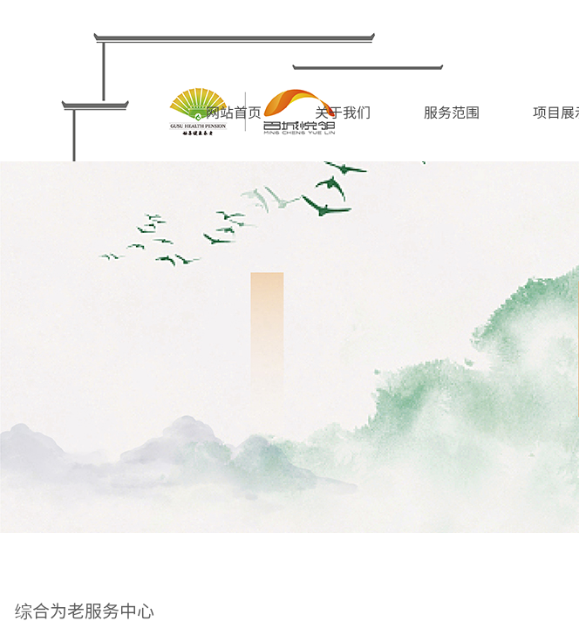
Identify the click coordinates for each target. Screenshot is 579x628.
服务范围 (452, 111)
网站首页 (234, 111)
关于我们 (343, 111)
